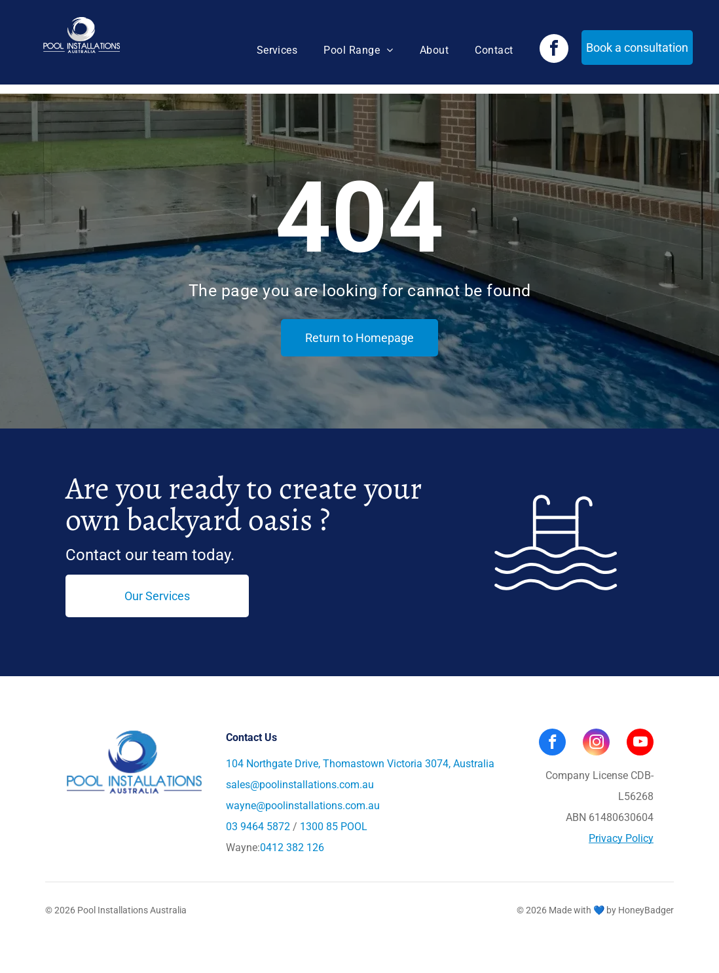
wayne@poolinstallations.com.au (303, 805)
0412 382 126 (292, 847)
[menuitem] (277, 50)
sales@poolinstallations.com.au (300, 784)
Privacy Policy (621, 838)
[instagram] (596, 744)
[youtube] (640, 744)
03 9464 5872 (258, 826)
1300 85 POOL (333, 826)
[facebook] (554, 50)
